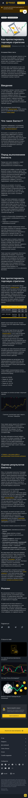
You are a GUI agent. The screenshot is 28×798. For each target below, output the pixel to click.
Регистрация (21, 2)
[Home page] (10, 3)
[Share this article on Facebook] (9, 627)
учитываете (11, 559)
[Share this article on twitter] (2, 627)
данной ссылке (15, 287)
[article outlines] (25, 12)
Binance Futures (13, 109)
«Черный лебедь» (9, 497)
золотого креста (6, 333)
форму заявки (11, 112)
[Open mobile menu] (27, 3)
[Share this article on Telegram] (15, 627)
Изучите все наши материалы (14, 730)
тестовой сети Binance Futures (15, 580)
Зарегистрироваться (14, 715)
